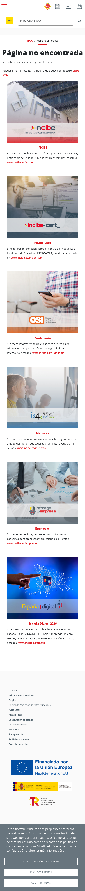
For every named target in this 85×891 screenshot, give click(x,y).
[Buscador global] (45, 21)
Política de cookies (18, 724)
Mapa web (14, 729)
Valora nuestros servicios (21, 695)
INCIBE (42, 147)
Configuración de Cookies (41, 861)
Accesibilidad (15, 714)
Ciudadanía (42, 338)
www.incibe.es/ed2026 (31, 643)
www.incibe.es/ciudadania (48, 353)
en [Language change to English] (10, 20)
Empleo (12, 700)
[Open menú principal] (3, 6)
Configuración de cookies (21, 719)
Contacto (13, 690)
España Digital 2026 (42, 623)
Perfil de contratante (19, 739)
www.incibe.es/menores (31, 448)
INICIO (30, 40)
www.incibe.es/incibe (20, 162)
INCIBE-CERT (42, 243)
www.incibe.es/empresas (22, 543)
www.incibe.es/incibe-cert (26, 257)
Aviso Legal (14, 709)
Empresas (42, 528)
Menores (42, 433)
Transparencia (16, 734)
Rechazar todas (41, 872)
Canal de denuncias (18, 744)
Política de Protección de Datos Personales (30, 705)
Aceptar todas (41, 882)
